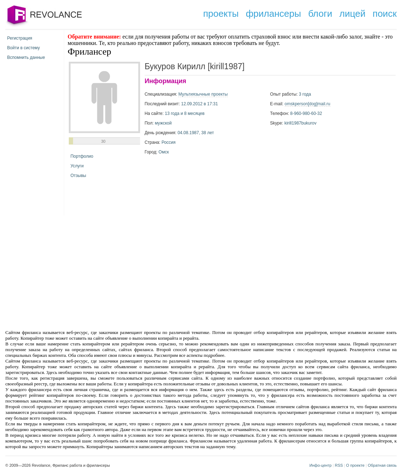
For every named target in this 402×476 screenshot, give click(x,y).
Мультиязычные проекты (203, 94)
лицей (352, 13)
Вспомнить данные (26, 57)
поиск (385, 13)
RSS (339, 465)
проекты (221, 13)
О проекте (355, 465)
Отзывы (78, 175)
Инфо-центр (320, 465)
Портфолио (82, 156)
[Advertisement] (140, 272)
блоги (320, 13)
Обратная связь (382, 465)
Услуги (77, 165)
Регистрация (19, 38)
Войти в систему (23, 47)
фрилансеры (273, 13)
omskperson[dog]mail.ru (307, 103)
